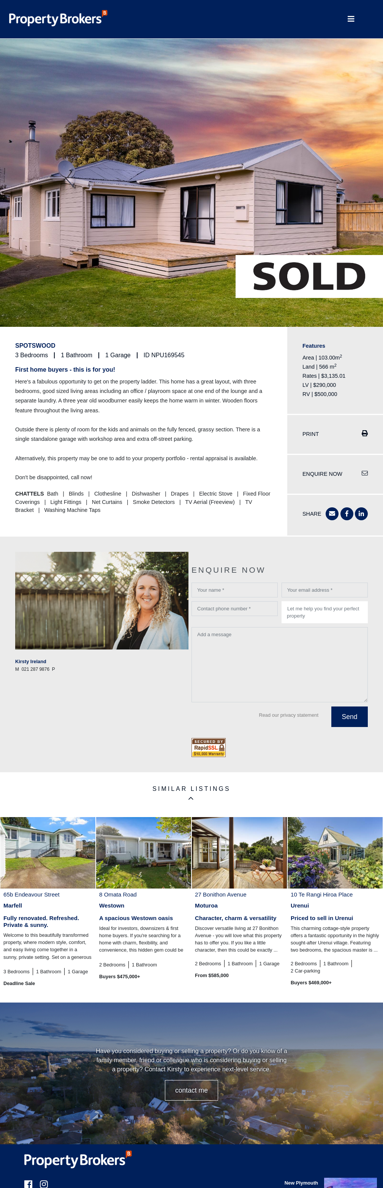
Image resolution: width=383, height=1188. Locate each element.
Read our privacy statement (288, 715)
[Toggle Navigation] (351, 19)
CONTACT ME (191, 1090)
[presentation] (249, 721)
